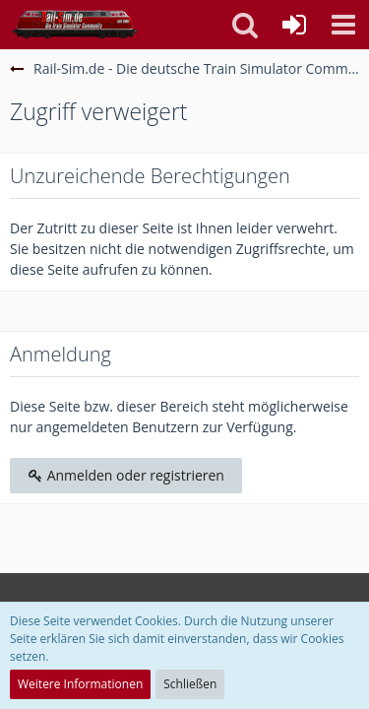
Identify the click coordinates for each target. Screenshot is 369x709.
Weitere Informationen (80, 684)
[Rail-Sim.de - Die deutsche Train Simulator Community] (75, 24)
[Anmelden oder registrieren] (294, 24)
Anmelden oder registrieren (126, 475)
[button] (343, 24)
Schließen (189, 684)
